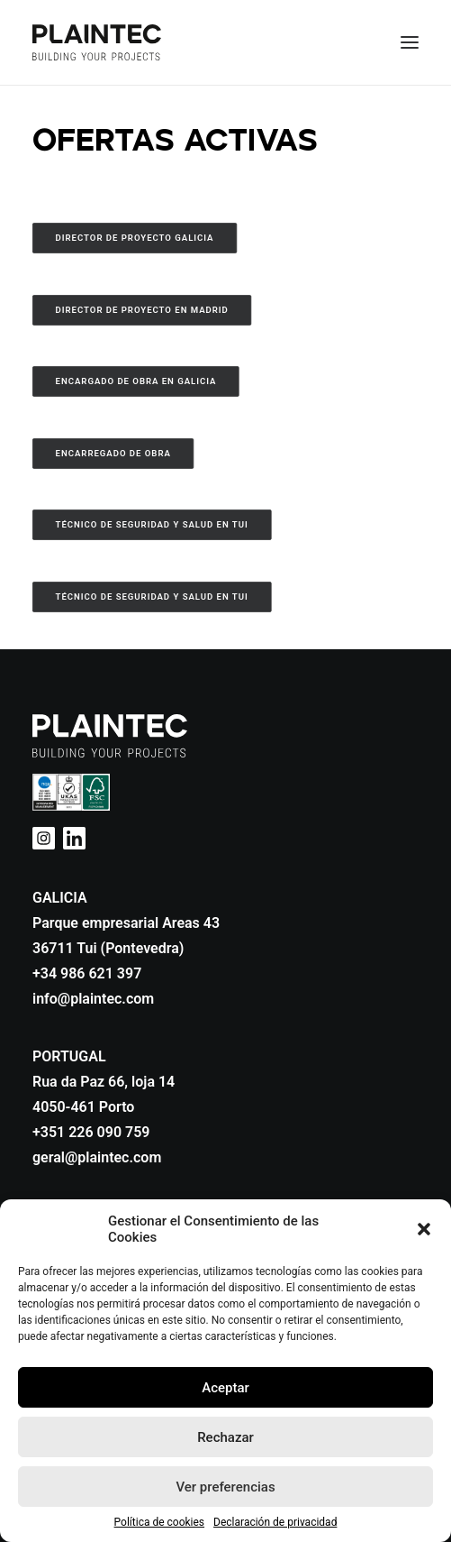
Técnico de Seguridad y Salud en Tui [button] (152, 524)
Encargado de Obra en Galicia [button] (136, 381)
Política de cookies (159, 1522)
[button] (424, 1229)
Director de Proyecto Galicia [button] (135, 238)
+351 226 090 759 (90, 1132)
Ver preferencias (225, 1487)
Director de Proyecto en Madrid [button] (142, 310)
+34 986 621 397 (86, 973)
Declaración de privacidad (275, 1522)
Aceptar (225, 1388)
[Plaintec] (96, 42)
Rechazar (225, 1437)
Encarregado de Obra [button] (113, 453)
